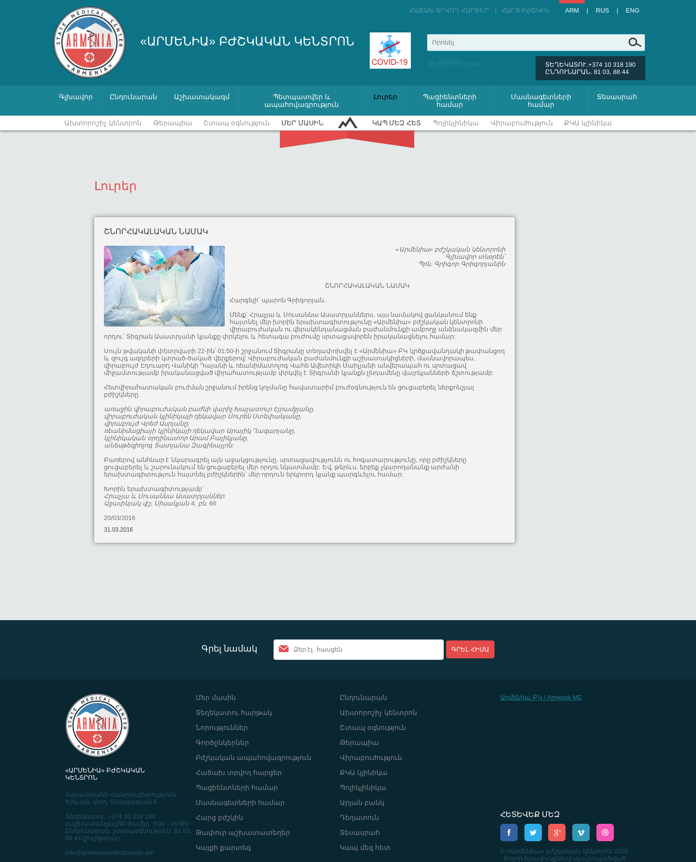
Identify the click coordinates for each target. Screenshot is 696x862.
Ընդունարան (133, 97)
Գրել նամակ (229, 649)
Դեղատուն (359, 817)
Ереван (449, 60)
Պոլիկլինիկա (456, 123)
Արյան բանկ (362, 802)
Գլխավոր (76, 97)
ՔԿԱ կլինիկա (588, 123)
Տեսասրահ (617, 97)
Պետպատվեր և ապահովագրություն (301, 100)
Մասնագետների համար (541, 100)
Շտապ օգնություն (236, 123)
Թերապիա (172, 123)
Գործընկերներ (222, 742)
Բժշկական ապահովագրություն (253, 757)
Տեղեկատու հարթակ (234, 712)
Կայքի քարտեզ (223, 847)
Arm (572, 10)
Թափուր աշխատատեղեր (243, 832)
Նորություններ (222, 727)
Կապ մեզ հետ (396, 123)
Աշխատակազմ (202, 97)
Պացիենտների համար (450, 100)
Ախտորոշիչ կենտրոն (103, 123)
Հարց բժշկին (526, 10)
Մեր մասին (302, 123)
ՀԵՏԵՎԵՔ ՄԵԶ (530, 814)
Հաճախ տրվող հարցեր (448, 10)
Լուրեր (385, 97)
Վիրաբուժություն (522, 123)
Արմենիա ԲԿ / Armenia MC (541, 697)
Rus (602, 10)
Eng (632, 10)
